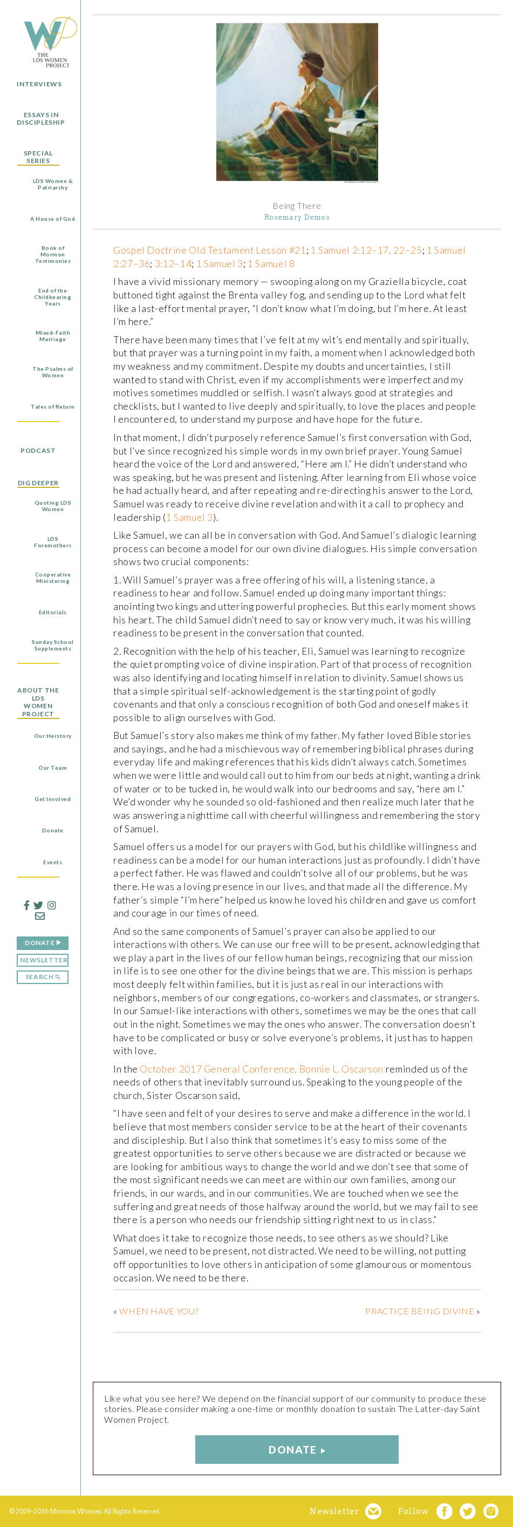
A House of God (52, 218)
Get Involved (53, 799)
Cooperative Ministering (53, 577)
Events (52, 862)
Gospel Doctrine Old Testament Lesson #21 (209, 250)
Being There (297, 205)
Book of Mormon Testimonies (53, 254)
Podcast (38, 450)
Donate (53, 830)
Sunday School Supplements (53, 645)
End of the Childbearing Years (52, 297)
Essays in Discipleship (41, 118)
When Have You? (159, 1311)
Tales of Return (53, 406)
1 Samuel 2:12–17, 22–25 (366, 250)
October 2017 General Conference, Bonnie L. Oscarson (262, 1069)
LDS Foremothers (53, 541)
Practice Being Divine (419, 1311)
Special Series (38, 157)
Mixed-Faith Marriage (53, 335)
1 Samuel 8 (271, 263)
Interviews (39, 84)
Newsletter (43, 960)
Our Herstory (53, 735)
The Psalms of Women (52, 371)
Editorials (53, 612)
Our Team (52, 767)
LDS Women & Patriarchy (53, 184)
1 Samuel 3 (219, 263)
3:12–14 (173, 263)
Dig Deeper (38, 483)
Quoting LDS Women (53, 505)
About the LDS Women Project (38, 702)
